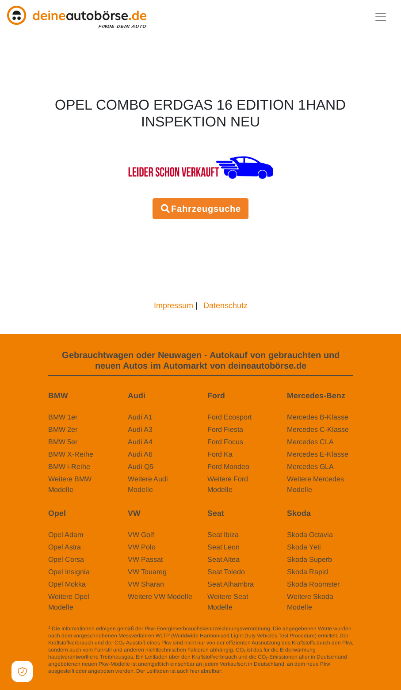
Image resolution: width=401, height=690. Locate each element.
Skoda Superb (309, 559)
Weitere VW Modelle (160, 596)
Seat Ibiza (223, 534)
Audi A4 (140, 442)
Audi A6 (140, 454)
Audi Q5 (140, 466)
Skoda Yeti (304, 547)
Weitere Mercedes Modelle (315, 484)
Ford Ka (220, 454)
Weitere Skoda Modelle (310, 602)
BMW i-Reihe (69, 466)
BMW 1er (62, 417)
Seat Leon (223, 547)
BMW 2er (62, 429)
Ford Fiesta (225, 429)
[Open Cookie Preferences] (22, 671)
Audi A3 (140, 429)
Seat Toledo (226, 572)
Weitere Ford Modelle (227, 484)
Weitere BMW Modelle (70, 484)
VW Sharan (146, 584)
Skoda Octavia (310, 534)
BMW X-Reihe (70, 454)
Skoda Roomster (313, 584)
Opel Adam (65, 534)
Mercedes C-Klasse (318, 429)
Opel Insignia (69, 572)
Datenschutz (225, 305)
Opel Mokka (67, 584)
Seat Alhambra (230, 584)
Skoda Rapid (307, 572)
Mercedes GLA (310, 466)
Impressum (173, 305)
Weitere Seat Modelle (227, 602)
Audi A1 (140, 417)
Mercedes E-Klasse (317, 454)
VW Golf (141, 534)
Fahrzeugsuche (200, 208)
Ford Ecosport (229, 417)
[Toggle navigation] (380, 17)
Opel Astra (64, 547)
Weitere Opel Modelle (68, 602)
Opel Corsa (66, 559)
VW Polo (142, 547)
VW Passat (145, 559)
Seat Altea (223, 559)
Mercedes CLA (310, 442)
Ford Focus (225, 442)
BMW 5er (62, 442)
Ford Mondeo (228, 466)
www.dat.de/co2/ (243, 671)
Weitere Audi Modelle (148, 484)
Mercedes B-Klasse (317, 417)
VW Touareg (147, 572)
